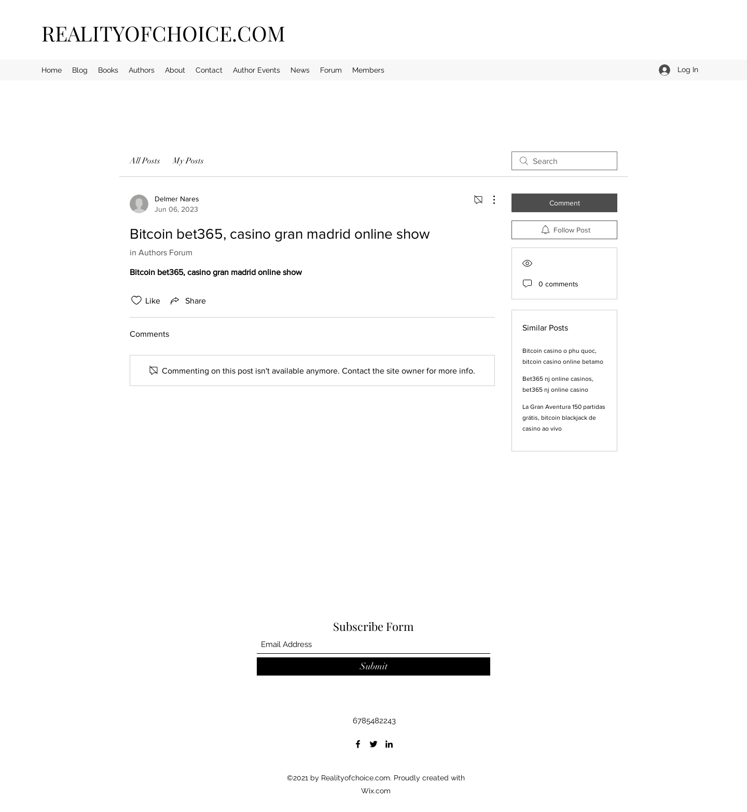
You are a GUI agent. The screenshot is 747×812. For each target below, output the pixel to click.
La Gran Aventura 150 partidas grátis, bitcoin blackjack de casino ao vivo (563, 417)
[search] (564, 161)
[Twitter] (373, 744)
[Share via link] (187, 300)
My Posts (188, 161)
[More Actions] (488, 200)
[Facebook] (358, 744)
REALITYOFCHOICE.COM (163, 33)
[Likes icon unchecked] (136, 300)
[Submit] (373, 666)
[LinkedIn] (389, 744)
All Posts (145, 161)
